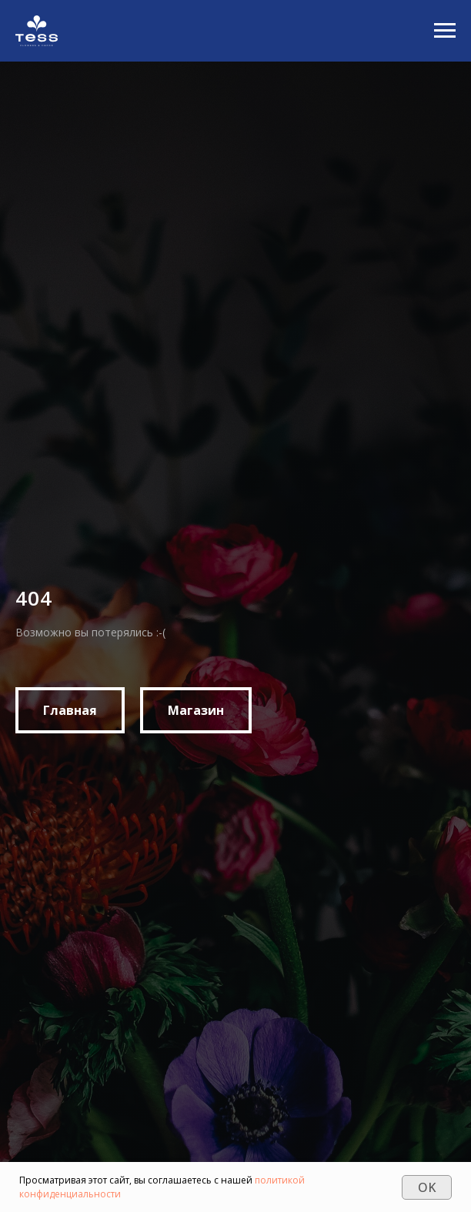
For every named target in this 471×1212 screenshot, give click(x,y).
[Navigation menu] (445, 30)
